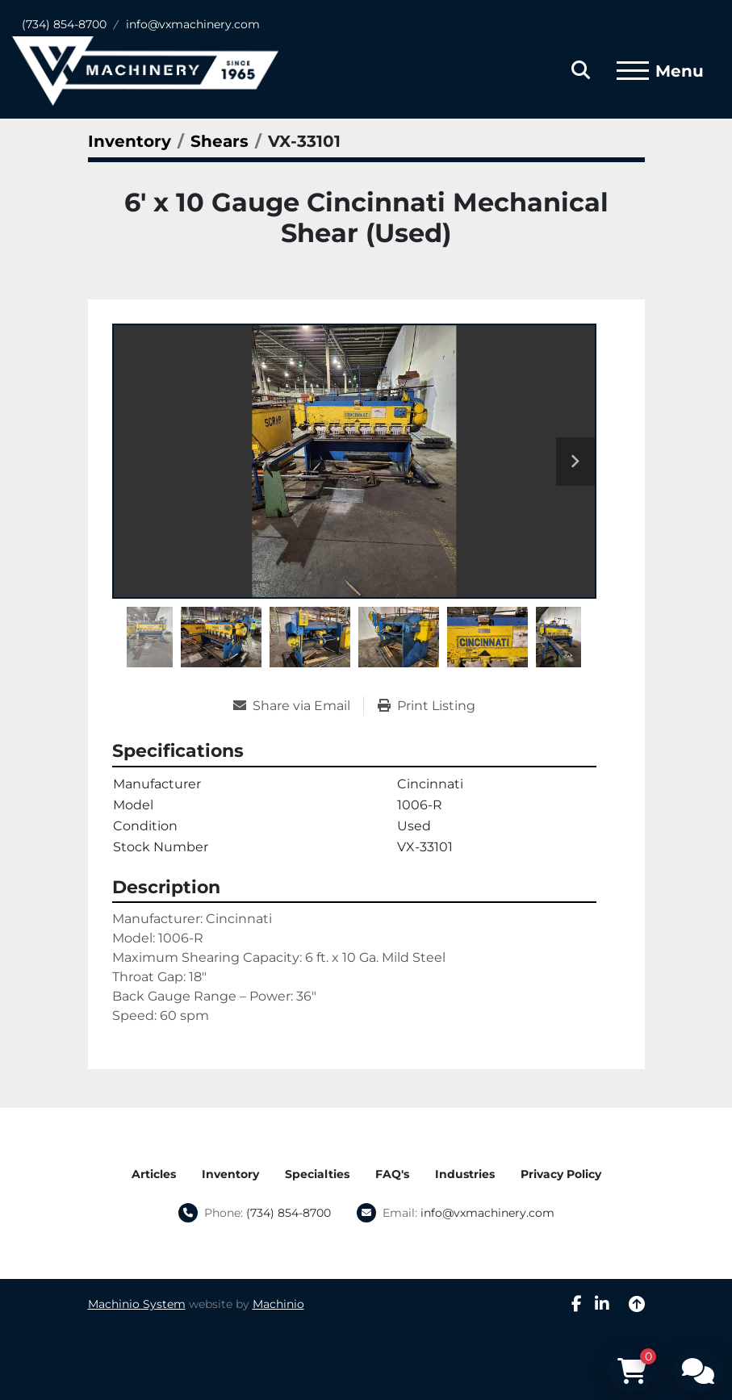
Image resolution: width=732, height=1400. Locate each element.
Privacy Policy (561, 1174)
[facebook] (576, 1304)
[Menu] (633, 71)
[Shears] (219, 141)
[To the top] (637, 1304)
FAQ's (392, 1174)
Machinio (278, 1304)
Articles (154, 1174)
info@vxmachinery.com (193, 24)
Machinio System (137, 1304)
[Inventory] (129, 141)
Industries (465, 1174)
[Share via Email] (298, 706)
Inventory (230, 1174)
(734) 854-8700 (64, 24)
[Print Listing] (426, 706)
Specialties (317, 1174)
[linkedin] (602, 1304)
